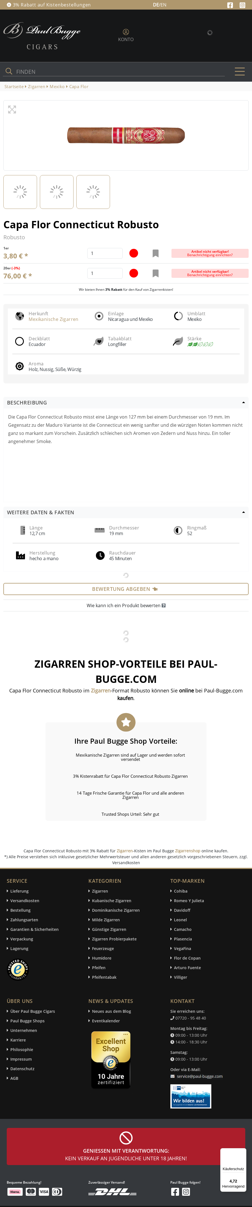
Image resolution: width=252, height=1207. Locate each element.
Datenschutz (22, 1068)
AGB (14, 1078)
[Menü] (243, 1151)
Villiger (180, 977)
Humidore (101, 958)
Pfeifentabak (104, 977)
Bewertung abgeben (124, 588)
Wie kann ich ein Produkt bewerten (126, 605)
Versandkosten (24, 900)
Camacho (183, 929)
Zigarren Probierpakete (114, 939)
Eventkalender (106, 1020)
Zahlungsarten (24, 919)
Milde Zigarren (106, 919)
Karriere (18, 1040)
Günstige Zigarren (109, 929)
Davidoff (182, 910)
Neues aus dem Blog (111, 1011)
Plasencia (183, 939)
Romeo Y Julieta (189, 900)
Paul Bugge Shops (27, 1020)
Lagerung (19, 948)
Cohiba (180, 891)
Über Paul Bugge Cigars (32, 1011)
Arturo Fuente (187, 967)
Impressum (21, 1059)
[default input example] (105, 253)
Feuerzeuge (103, 948)
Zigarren (125, 850)
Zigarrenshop (187, 850)
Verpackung (21, 939)
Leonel (180, 919)
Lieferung (19, 891)
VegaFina (182, 948)
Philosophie (21, 1049)
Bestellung (20, 910)
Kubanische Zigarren (111, 900)
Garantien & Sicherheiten (34, 929)
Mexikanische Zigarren (53, 319)
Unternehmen (23, 1030)
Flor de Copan (187, 958)
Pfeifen (99, 967)
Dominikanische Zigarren (116, 910)
